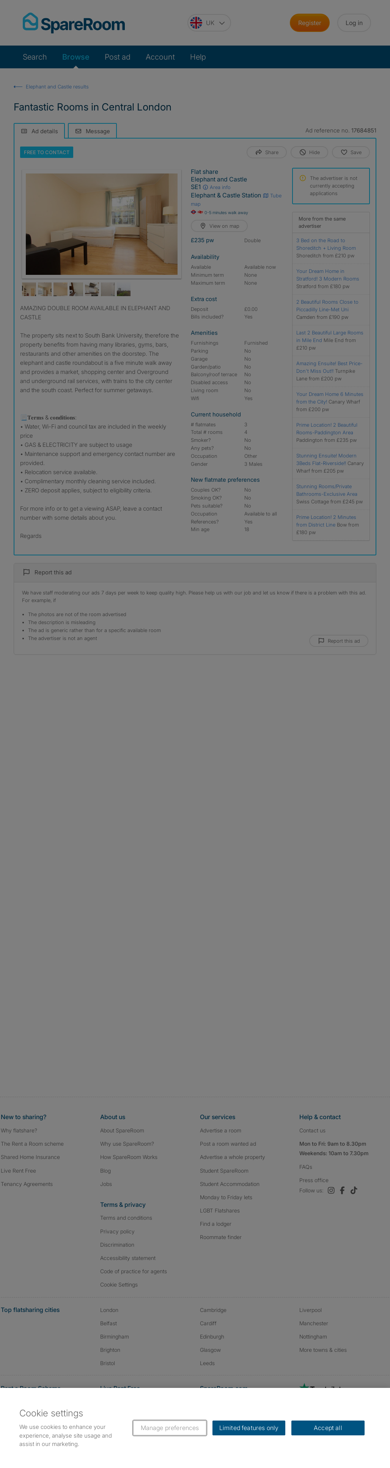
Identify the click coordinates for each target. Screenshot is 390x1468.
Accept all (328, 1428)
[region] (195, 1428)
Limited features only (248, 1428)
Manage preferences (170, 1428)
